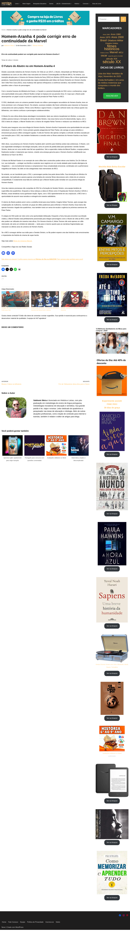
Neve (3, 930)
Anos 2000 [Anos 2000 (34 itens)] (117, 37)
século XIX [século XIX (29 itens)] (111, 59)
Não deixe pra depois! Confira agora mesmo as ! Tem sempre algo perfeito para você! (43, 263)
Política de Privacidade (35, 925)
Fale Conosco (13, 925)
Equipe (22, 925)
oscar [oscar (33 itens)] (104, 55)
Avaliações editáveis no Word (112, 756)
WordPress (19, 930)
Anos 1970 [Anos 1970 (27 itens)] (105, 37)
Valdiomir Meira (9, 45)
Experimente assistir (112, 402)
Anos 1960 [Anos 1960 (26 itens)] (116, 34)
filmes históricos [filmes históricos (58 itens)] (111, 48)
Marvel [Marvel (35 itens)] (114, 52)
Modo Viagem (27, 3)
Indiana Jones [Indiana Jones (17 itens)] (104, 53)
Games (52, 3)
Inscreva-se (50, 925)
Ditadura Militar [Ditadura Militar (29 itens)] (115, 40)
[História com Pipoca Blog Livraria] (7, 4)
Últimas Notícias (38, 45)
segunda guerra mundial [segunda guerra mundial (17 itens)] (115, 56)
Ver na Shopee (112, 206)
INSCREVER (112, 96)
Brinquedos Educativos (40, 3)
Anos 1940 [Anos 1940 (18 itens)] (106, 34)
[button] (19, 3)
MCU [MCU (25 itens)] (121, 53)
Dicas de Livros (97, 3)
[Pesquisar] (123, 19)
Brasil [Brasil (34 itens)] (103, 40)
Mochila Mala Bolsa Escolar (112, 167)
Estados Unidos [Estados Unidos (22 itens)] (112, 44)
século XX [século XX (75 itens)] (112, 62)
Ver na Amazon (112, 158)
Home (3, 30)
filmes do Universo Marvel (23, 245)
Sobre (58, 925)
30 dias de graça (112, 409)
